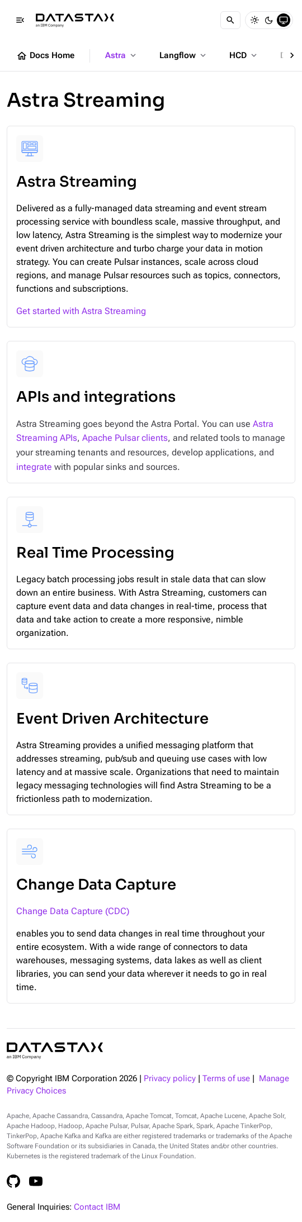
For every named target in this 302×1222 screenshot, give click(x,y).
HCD (244, 55)
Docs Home (45, 55)
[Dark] (269, 20)
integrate (34, 467)
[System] (283, 20)
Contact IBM (97, 1207)
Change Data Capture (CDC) (72, 911)
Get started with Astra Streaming (81, 311)
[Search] (230, 20)
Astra (121, 55)
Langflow (183, 55)
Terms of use (226, 1078)
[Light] (254, 20)
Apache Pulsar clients (125, 437)
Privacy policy (170, 1078)
